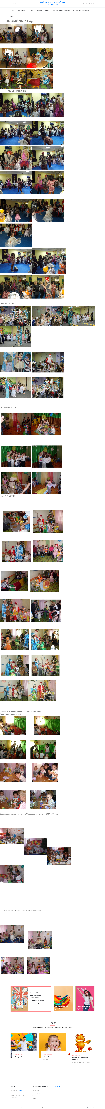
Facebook (21, 1089)
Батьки (78, 1054)
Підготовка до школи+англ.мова (61, 10)
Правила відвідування (37, 1092)
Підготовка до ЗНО (34, 992)
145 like (87, 1062)
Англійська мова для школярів (81, 10)
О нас (12, 10)
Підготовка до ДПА (34, 1003)
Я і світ (31, 10)
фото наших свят (48, 1054)
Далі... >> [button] (13, 16)
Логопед (47, 10)
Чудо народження (78, 1062)
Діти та (74, 1054)
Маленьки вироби (19, 1054)
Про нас (85, 3)
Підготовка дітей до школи (83, 1006)
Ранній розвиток (21, 10)
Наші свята (39, 10)
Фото (46, 1059)
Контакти (91, 3)
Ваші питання (35, 1089)
